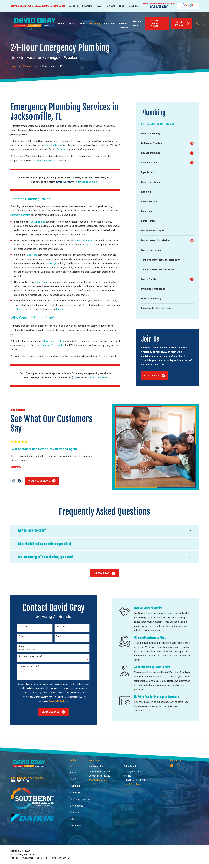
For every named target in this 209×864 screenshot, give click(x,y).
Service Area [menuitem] (136, 23)
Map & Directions (98, 780)
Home (73, 766)
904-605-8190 (159, 7)
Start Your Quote (158, 23)
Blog (121, 5)
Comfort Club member (53, 345)
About (73, 772)
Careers (73, 5)
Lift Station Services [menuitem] (123, 23)
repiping (89, 244)
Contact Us (154, 375)
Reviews (110, 5)
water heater (43, 282)
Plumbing (75, 785)
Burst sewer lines (83, 240)
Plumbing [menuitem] (95, 23)
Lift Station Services (80, 799)
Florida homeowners (44, 160)
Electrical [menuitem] (109, 23)
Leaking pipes (38, 221)
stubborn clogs (21, 309)
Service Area (76, 805)
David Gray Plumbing (54, 341)
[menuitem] (167, 124)
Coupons (134, 5)
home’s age (51, 263)
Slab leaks (32, 254)
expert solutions (53, 145)
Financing (87, 5)
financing (61, 149)
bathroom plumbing (20, 215)
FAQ (99, 5)
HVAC (73, 779)
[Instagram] (178, 765)
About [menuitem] (72, 23)
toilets (59, 309)
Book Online (182, 23)
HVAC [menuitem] (82, 23)
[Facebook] (171, 765)
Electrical (75, 792)
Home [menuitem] (61, 23)
